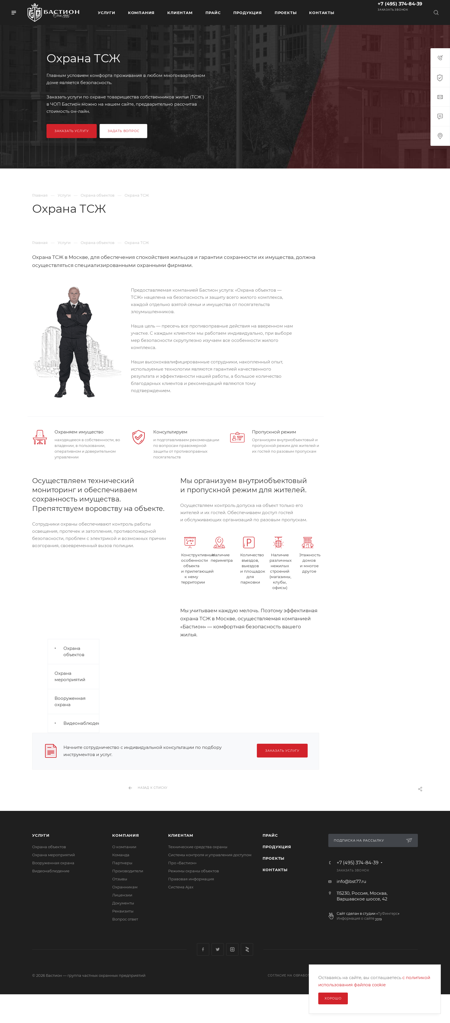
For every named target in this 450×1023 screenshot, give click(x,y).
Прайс (270, 835)
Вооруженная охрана (53, 863)
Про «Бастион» (182, 863)
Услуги (41, 835)
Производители (127, 871)
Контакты (275, 869)
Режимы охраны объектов (193, 871)
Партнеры (122, 863)
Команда (120, 854)
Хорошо (333, 998)
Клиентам (180, 835)
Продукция (277, 846)
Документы (123, 903)
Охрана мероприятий (53, 854)
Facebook (203, 949)
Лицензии (122, 895)
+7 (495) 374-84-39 (400, 4)
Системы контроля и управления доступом (209, 854)
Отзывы (119, 879)
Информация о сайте (355, 918)
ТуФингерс (388, 913)
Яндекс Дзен (247, 949)
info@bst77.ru (351, 881)
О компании (124, 846)
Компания (125, 835)
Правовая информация (191, 879)
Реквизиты (122, 911)
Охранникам (124, 887)
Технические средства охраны (197, 846)
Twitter (218, 949)
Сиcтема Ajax (180, 887)
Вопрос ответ (125, 919)
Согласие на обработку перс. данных (305, 975)
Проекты (274, 858)
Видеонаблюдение (50, 871)
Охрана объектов (49, 846)
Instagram (232, 949)
